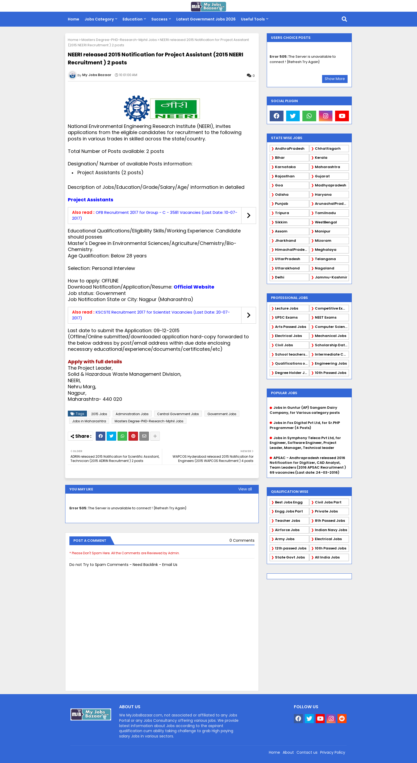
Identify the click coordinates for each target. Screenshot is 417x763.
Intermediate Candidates (332, 354)
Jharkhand (285, 240)
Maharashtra (327, 166)
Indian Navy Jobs (331, 529)
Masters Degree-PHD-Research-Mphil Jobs (119, 39)
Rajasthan (285, 176)
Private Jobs (326, 511)
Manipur (323, 231)
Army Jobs (284, 538)
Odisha (282, 194)
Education (133, 19)
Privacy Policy (332, 752)
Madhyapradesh (330, 185)
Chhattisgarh (328, 148)
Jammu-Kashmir (331, 277)
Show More (335, 78)
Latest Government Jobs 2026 (206, 19)
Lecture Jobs (286, 308)
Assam (281, 231)
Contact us (307, 752)
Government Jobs (221, 414)
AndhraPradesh (290, 148)
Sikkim (281, 222)
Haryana (323, 194)
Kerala (321, 157)
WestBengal (326, 222)
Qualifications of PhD (292, 363)
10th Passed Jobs (330, 372)
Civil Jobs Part (328, 502)
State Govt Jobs (290, 557)
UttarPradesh (287, 258)
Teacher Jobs (287, 520)
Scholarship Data (331, 345)
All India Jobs (327, 557)
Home (73, 19)
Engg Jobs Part (289, 511)
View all (245, 489)
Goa (279, 185)
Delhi (279, 277)
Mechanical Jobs (330, 335)
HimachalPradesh (292, 249)
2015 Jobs (99, 414)
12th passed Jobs (290, 548)
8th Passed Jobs (330, 520)
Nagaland (324, 268)
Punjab (281, 203)
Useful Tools (253, 19)
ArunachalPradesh (332, 203)
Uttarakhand (287, 268)
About (288, 752)
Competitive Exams (332, 308)
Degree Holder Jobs (292, 372)
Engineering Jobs (331, 363)
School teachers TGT (292, 354)
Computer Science (332, 326)
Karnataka (285, 166)
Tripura (282, 212)
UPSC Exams (286, 317)
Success (159, 19)
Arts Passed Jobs (290, 326)
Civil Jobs (284, 345)
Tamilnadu (325, 212)
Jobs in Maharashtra (89, 421)
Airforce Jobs (287, 529)
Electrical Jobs (288, 335)
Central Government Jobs (178, 414)
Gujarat (322, 176)
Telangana (325, 258)
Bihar (280, 157)
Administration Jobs (132, 414)
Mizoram (323, 240)
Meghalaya (325, 249)
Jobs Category (99, 19)
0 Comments (242, 540)
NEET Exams (325, 317)
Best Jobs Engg (289, 502)
